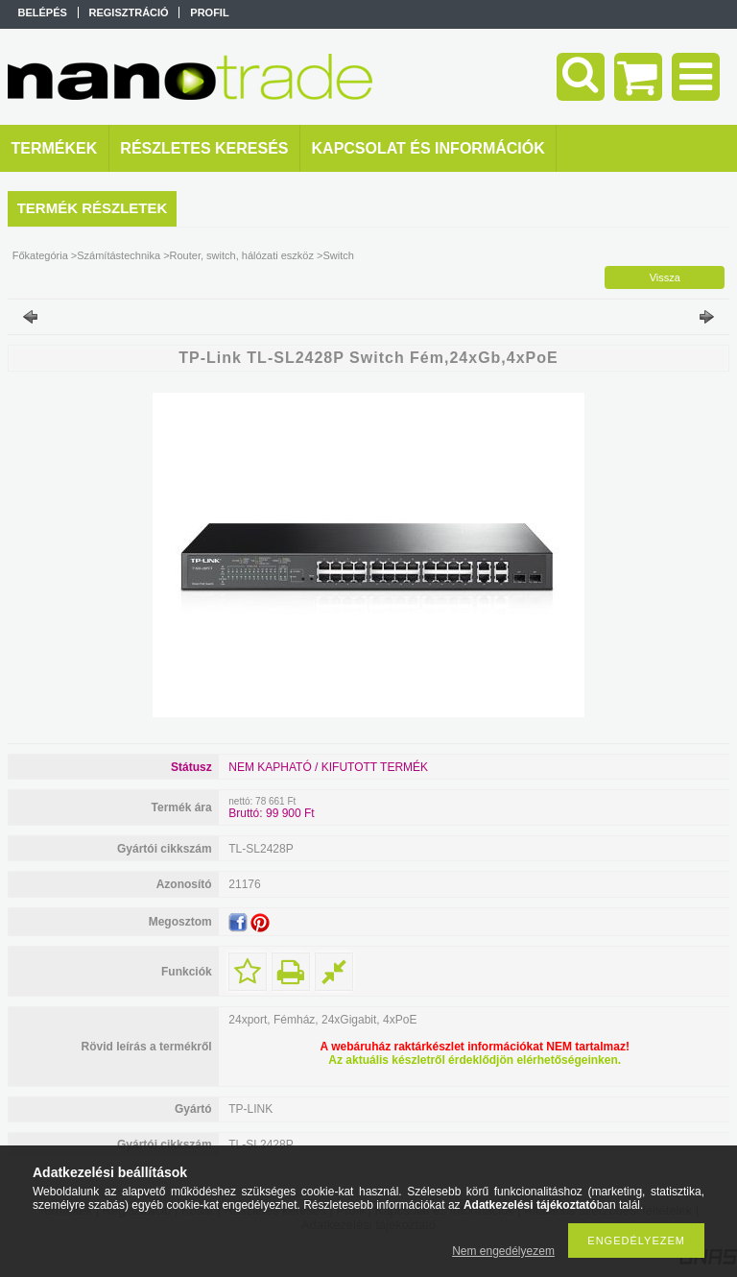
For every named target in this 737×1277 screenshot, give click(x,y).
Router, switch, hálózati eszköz (242, 255)
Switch (337, 255)
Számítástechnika (118, 255)
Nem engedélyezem (503, 1251)
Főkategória (40, 255)
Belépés (42, 12)
